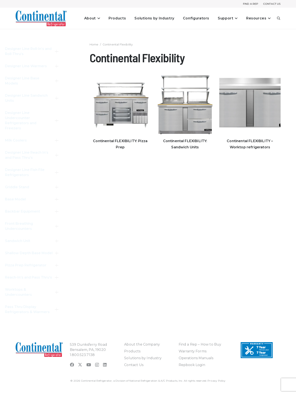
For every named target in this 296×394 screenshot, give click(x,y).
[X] (80, 365)
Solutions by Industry (143, 358)
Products (132, 351)
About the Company (142, 344)
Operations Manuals (196, 358)
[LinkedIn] (105, 365)
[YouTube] (88, 365)
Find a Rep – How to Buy (200, 344)
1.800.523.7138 (82, 355)
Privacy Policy (216, 380)
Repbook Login (192, 365)
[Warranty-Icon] (256, 350)
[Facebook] (72, 365)
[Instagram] (97, 365)
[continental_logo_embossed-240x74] (41, 18)
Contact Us (133, 365)
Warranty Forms (192, 351)
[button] (98, 18)
